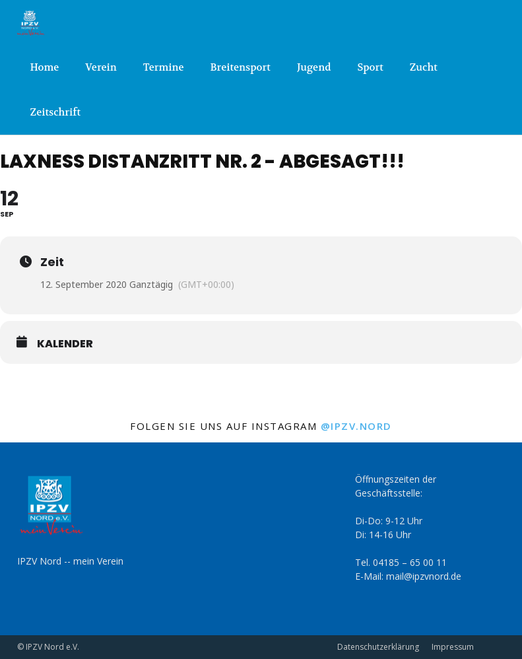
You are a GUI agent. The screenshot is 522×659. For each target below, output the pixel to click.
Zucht (424, 67)
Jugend (314, 67)
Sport (370, 67)
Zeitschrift (55, 112)
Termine (163, 67)
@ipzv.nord (356, 426)
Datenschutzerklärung (378, 646)
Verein (100, 67)
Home (44, 67)
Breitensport (241, 67)
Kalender (65, 344)
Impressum (453, 646)
